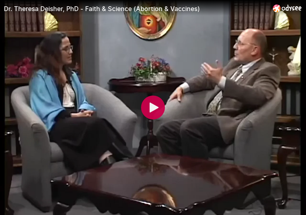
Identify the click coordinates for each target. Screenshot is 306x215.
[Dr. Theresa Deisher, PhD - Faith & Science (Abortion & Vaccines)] (136, 9)
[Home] (287, 8)
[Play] (153, 107)
